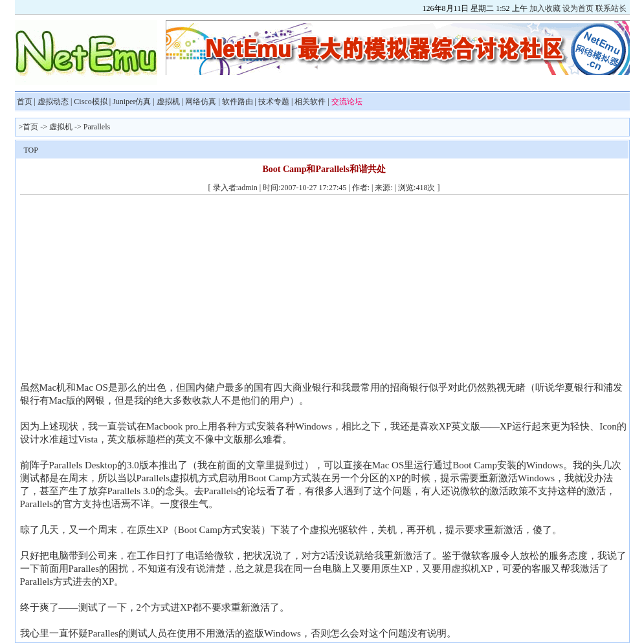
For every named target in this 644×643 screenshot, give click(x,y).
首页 (24, 101)
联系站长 (611, 8)
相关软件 (310, 101)
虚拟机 (168, 101)
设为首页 (578, 8)
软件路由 (237, 101)
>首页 (29, 126)
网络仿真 (200, 101)
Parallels (96, 126)
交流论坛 (346, 101)
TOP (31, 150)
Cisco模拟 (90, 101)
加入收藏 (545, 8)
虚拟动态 (53, 101)
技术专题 (273, 101)
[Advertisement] (129, 290)
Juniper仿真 (132, 101)
